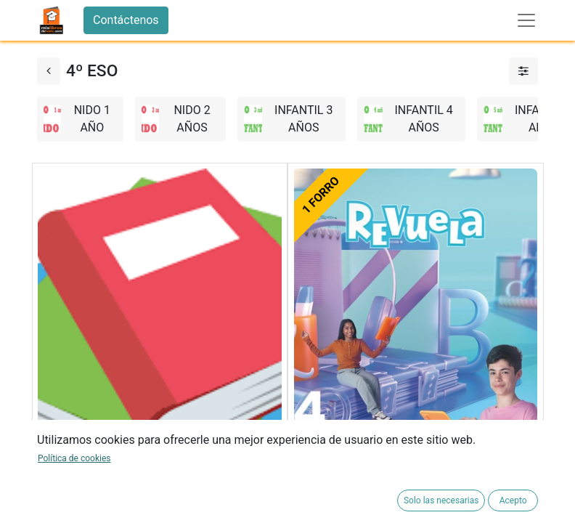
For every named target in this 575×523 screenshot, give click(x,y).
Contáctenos (126, 20)
